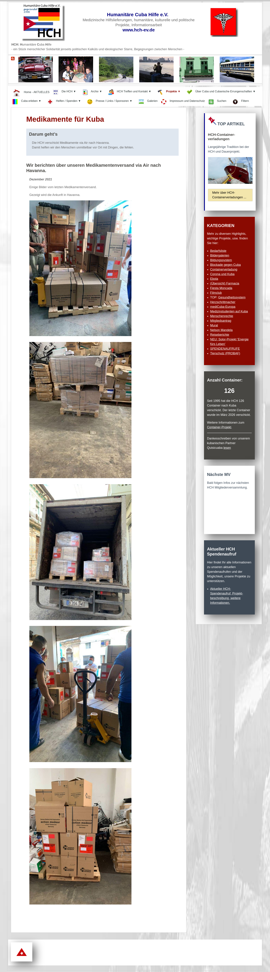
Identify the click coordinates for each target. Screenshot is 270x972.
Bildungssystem (221, 260)
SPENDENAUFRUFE (225, 348)
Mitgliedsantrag (220, 320)
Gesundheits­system (231, 297)
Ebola (214, 279)
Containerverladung (223, 269)
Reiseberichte (219, 334)
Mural (214, 325)
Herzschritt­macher (222, 302)
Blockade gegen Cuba (225, 265)
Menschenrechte (221, 316)
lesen (227, 447)
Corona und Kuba (222, 274)
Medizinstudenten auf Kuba (229, 311)
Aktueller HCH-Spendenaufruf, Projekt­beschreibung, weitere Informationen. (226, 596)
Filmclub (216, 292)
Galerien (148, 102)
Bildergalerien (219, 255)
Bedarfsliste (218, 251)
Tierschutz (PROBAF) (225, 353)
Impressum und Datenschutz (183, 101)
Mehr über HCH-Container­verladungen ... (229, 195)
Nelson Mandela (221, 330)
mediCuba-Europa (222, 306)
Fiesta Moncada (221, 288)
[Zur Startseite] (49, 22)
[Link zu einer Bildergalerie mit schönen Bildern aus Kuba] (132, 71)
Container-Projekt (219, 427)
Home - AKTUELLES (31, 92)
